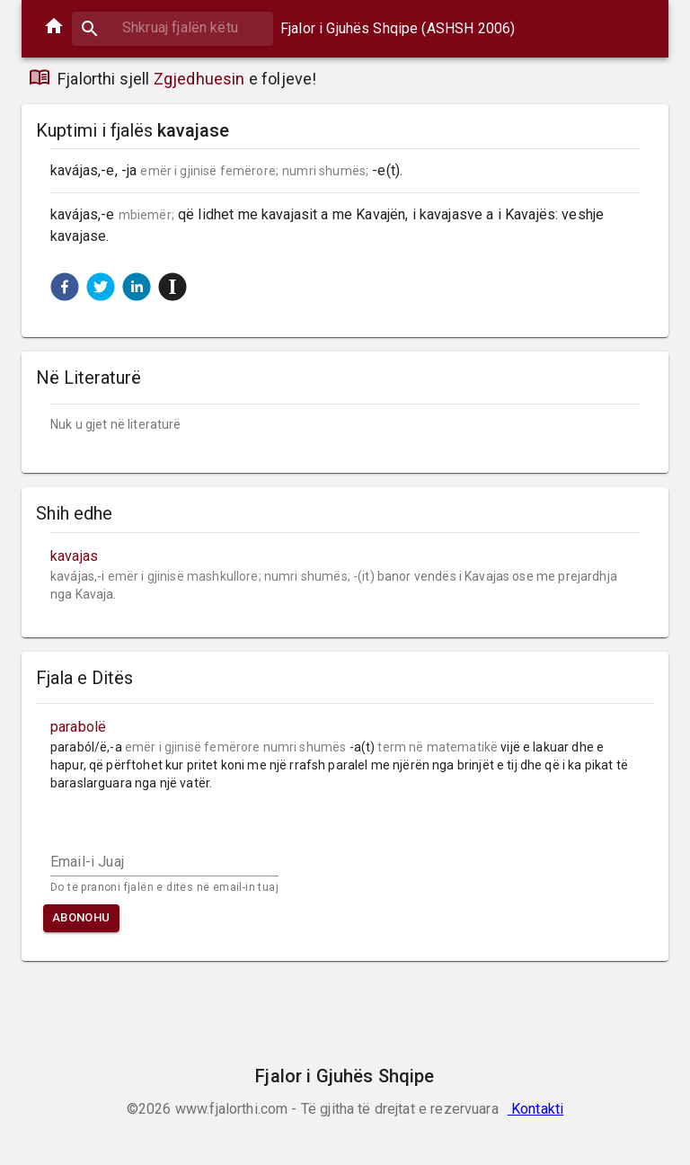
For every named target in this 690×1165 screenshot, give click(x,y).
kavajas (74, 556)
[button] (64, 286)
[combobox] (172, 27)
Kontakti (535, 1108)
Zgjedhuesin (199, 78)
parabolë (78, 726)
